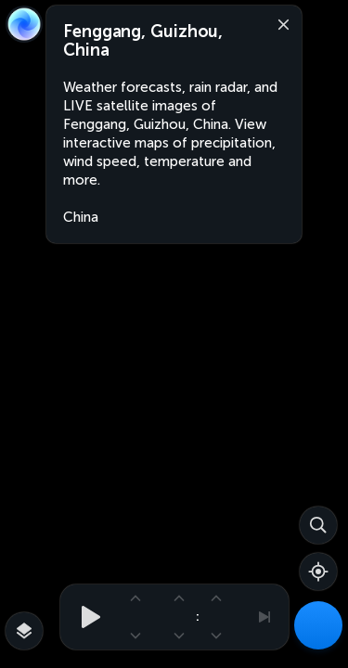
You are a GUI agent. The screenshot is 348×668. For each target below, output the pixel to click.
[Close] (279, 23)
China (80, 217)
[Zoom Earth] (24, 24)
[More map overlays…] (24, 630)
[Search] (318, 525)
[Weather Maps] (318, 625)
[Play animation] (85, 616)
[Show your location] (318, 571)
